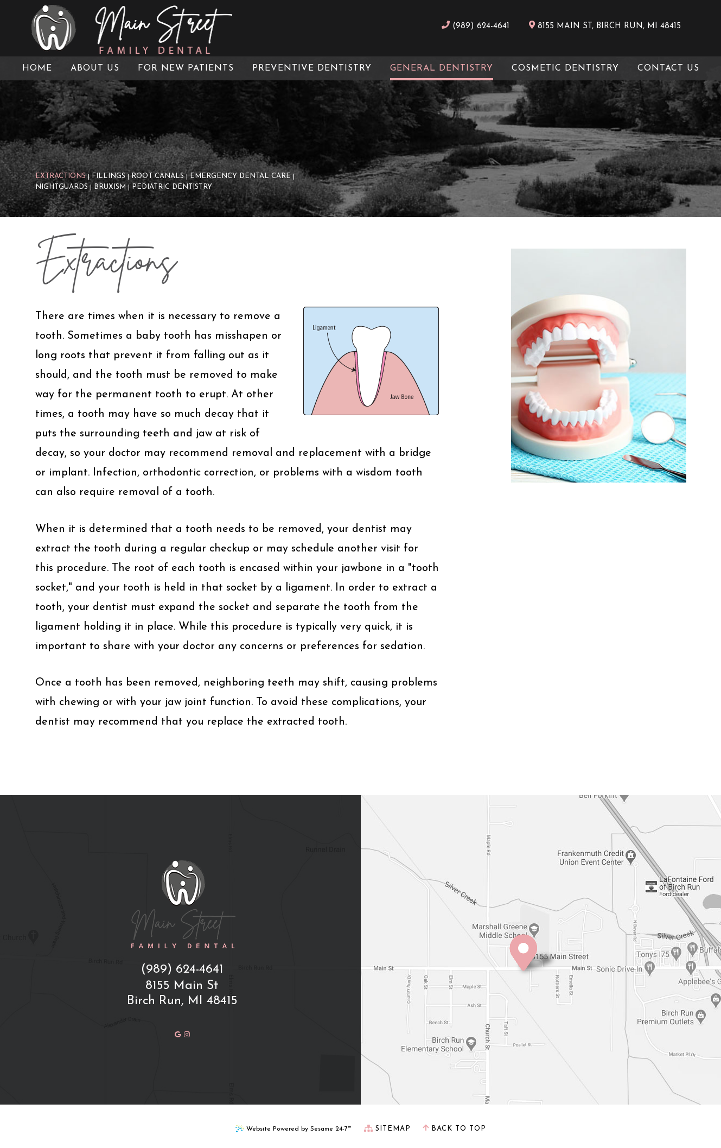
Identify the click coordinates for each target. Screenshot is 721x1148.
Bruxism (110, 187)
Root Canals (157, 176)
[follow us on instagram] (187, 1034)
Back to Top (454, 1128)
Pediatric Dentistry (172, 187)
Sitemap (387, 1128)
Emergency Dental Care (240, 176)
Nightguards (61, 187)
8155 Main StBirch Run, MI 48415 (182, 993)
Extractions (60, 176)
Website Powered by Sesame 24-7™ (293, 1128)
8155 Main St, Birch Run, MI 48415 (605, 25)
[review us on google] (178, 1034)
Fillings (108, 176)
